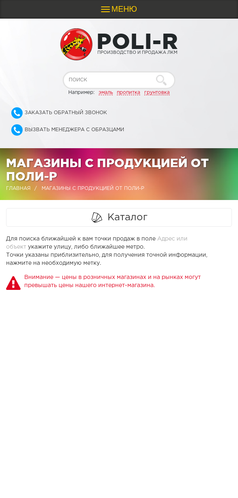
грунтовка (157, 92)
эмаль (106, 92)
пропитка (128, 92)
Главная (18, 188)
